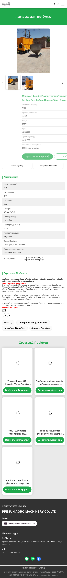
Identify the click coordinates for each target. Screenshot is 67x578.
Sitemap (42, 568)
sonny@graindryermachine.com (19, 523)
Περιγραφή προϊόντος (48, 166)
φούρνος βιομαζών (40, 328)
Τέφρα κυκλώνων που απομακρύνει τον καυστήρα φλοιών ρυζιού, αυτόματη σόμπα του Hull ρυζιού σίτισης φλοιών (50, 432)
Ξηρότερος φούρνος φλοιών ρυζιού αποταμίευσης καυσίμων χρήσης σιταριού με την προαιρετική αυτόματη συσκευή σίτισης (50, 383)
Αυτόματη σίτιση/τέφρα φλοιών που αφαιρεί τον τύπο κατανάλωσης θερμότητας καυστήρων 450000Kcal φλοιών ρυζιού (17, 482)
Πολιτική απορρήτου (29, 568)
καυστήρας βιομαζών (14, 328)
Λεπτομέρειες (17, 166)
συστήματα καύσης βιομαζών (32, 323)
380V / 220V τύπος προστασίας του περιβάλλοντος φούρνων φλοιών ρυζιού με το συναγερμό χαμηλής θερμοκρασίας (17, 432)
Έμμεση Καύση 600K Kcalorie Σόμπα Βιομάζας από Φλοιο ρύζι (17, 383)
